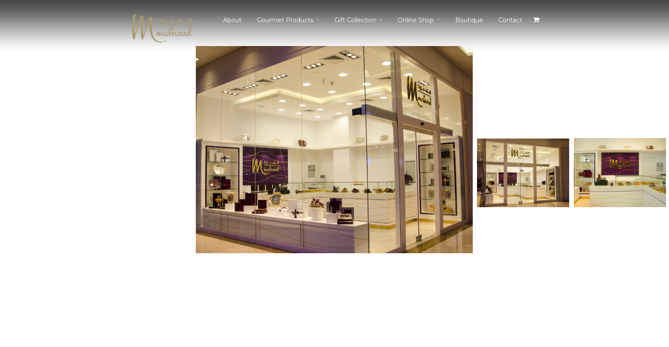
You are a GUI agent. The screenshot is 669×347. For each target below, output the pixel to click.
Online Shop (416, 20)
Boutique (469, 20)
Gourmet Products (285, 20)
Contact (510, 20)
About (232, 20)
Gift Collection (355, 20)
